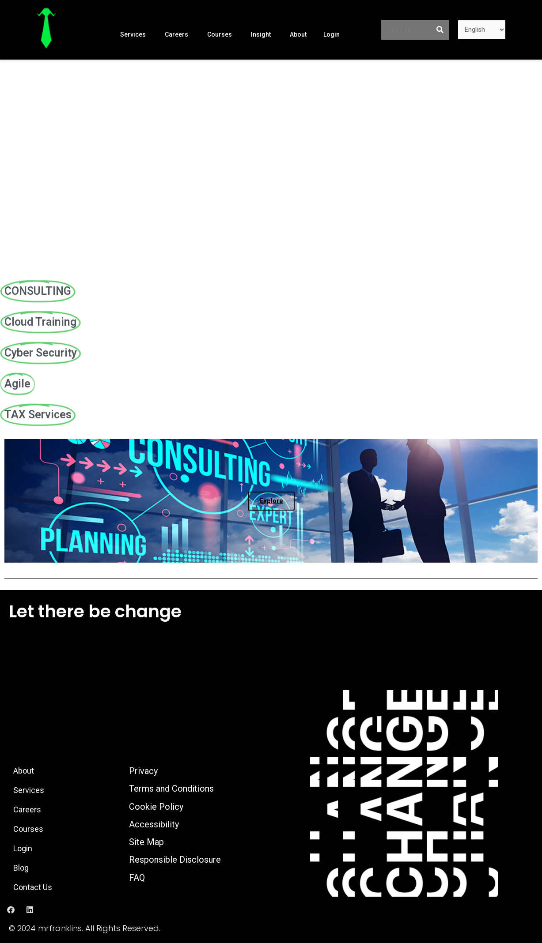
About (298, 34)
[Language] (482, 30)
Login (331, 34)
